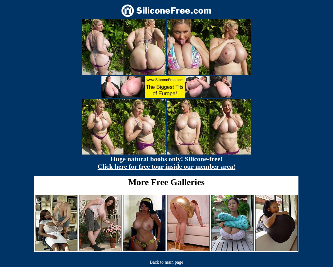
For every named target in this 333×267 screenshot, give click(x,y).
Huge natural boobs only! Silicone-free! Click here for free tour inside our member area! (166, 162)
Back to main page (166, 262)
